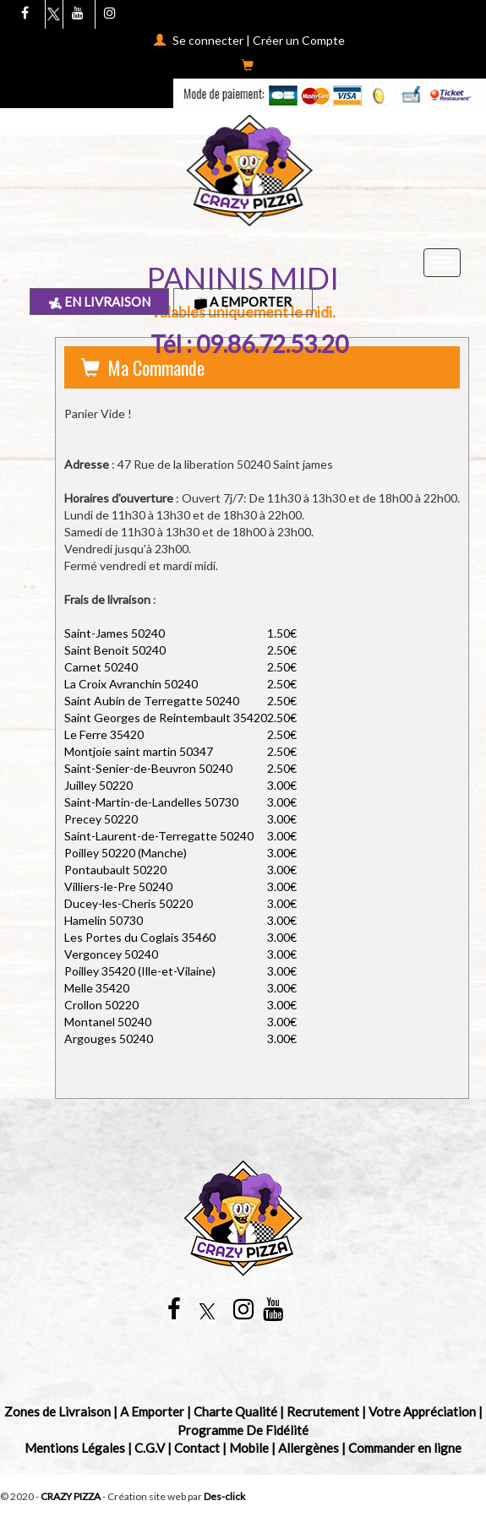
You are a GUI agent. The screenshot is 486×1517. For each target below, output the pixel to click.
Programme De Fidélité (243, 1430)
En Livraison (99, 301)
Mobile (249, 1447)
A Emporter (243, 301)
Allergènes (308, 1447)
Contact (197, 1447)
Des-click (224, 1496)
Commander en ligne (404, 1447)
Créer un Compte (299, 40)
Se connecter (207, 40)
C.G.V (149, 1447)
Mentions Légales (75, 1447)
